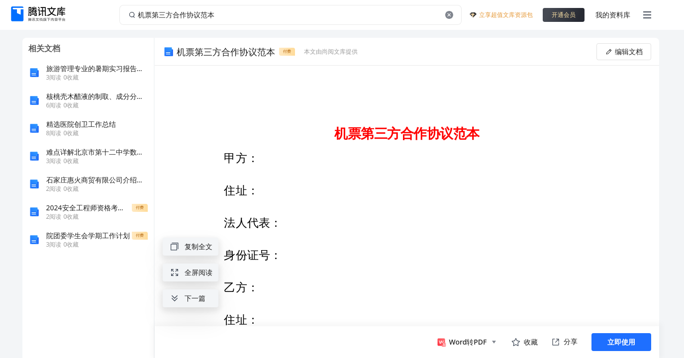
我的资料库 (612, 14)
